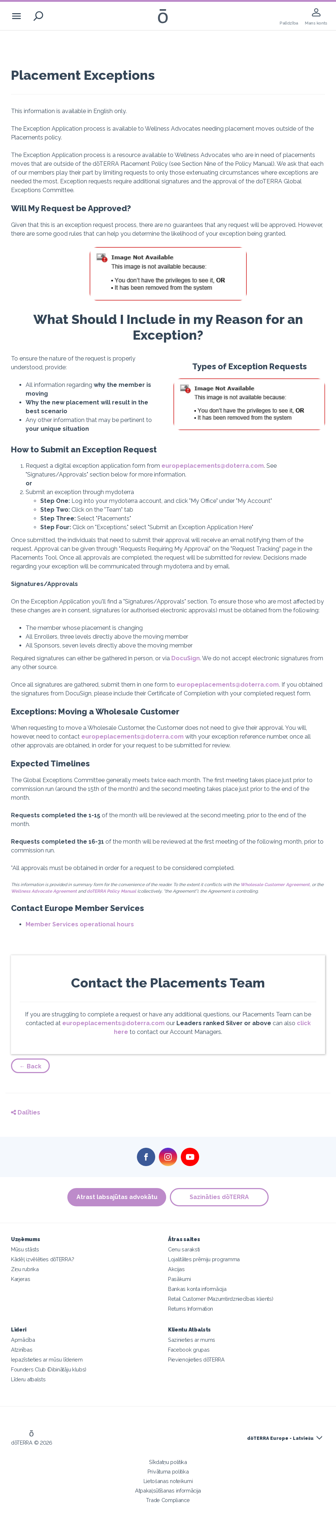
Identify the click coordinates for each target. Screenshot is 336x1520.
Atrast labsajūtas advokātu (116, 1197)
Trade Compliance (168, 1500)
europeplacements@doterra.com (212, 465)
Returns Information (190, 1309)
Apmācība (23, 1340)
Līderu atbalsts (28, 1379)
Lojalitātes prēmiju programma (204, 1259)
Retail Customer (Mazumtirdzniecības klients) (220, 1299)
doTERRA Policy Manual (111, 891)
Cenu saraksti (184, 1249)
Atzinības (21, 1350)
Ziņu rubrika (24, 1269)
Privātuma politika (168, 1471)
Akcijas (176, 1269)
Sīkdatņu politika (168, 1462)
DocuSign (185, 658)
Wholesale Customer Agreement (275, 884)
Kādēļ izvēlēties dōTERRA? (42, 1259)
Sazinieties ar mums (191, 1340)
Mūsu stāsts (25, 1249)
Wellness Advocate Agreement (44, 891)
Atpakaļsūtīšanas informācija (168, 1490)
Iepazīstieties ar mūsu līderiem (46, 1359)
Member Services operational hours (80, 924)
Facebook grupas (188, 1350)
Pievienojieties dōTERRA (196, 1359)
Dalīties (25, 1112)
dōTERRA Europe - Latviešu (280, 1438)
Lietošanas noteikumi (168, 1481)
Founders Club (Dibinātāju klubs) (48, 1369)
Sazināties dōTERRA (219, 1197)
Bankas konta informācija (197, 1289)
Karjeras (20, 1279)
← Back (30, 1066)
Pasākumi (179, 1279)
